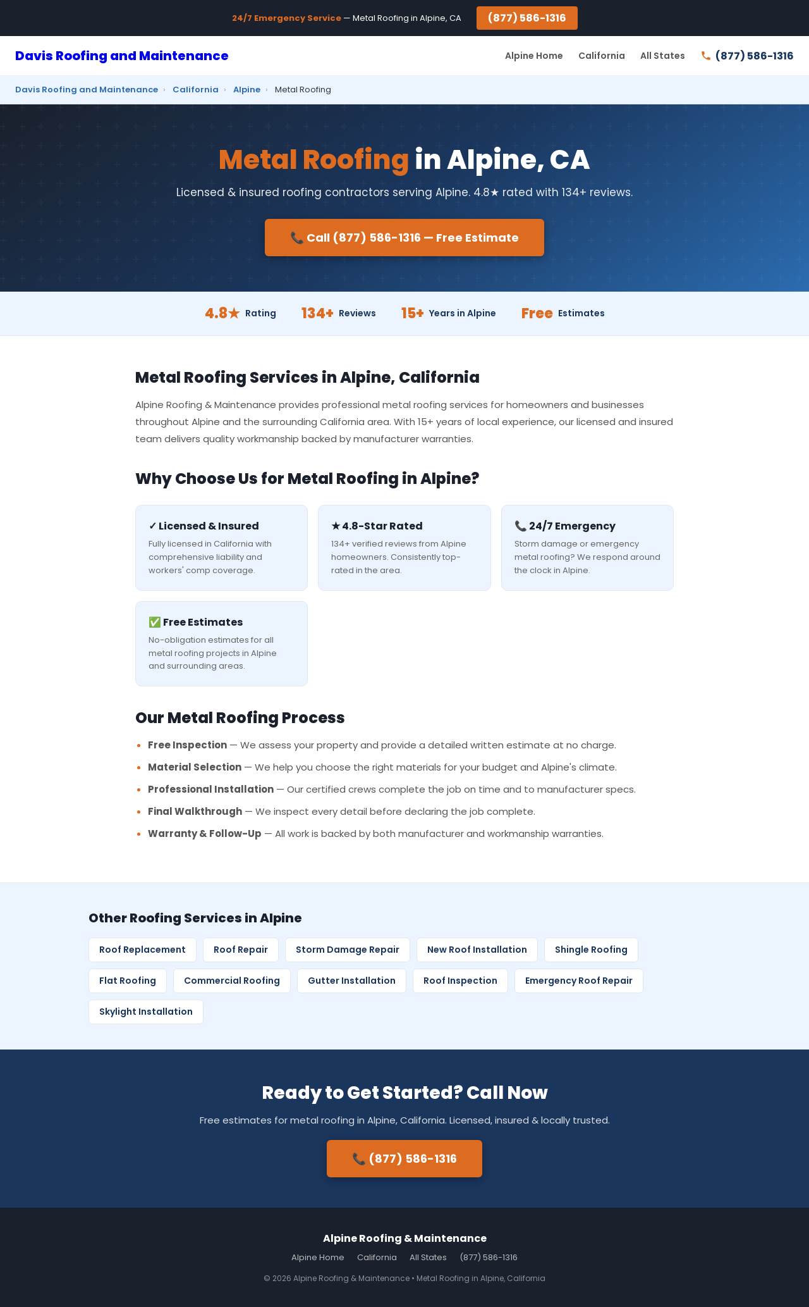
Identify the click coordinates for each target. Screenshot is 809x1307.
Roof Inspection (460, 980)
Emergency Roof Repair (579, 980)
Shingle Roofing (591, 949)
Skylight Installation (146, 1011)
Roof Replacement (142, 949)
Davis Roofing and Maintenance (122, 56)
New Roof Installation (477, 949)
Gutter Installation (352, 980)
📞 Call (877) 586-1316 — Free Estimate (404, 237)
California (601, 55)
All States (662, 55)
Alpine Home (534, 55)
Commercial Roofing (232, 980)
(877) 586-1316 (527, 18)
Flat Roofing (127, 980)
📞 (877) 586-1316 (404, 1159)
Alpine (246, 90)
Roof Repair (241, 949)
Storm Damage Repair (347, 949)
